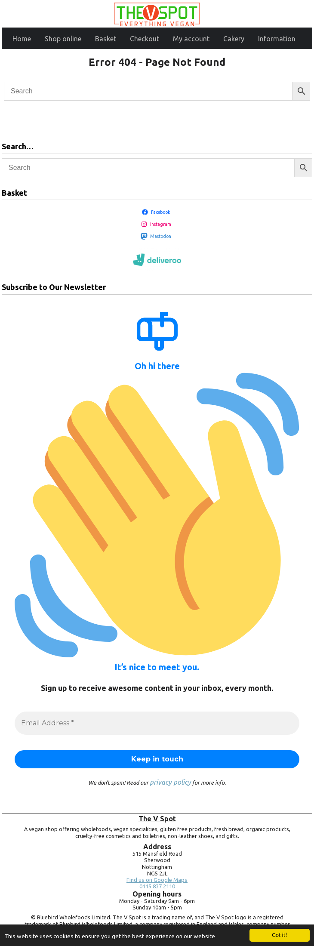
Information (277, 39)
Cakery (233, 39)
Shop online (63, 39)
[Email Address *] (157, 723)
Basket (105, 39)
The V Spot (157, 819)
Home (21, 39)
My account (191, 39)
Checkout (144, 39)
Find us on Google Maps (157, 880)
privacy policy (170, 782)
